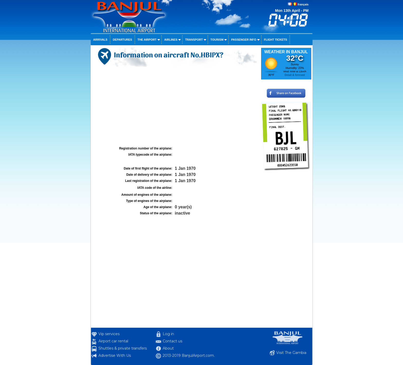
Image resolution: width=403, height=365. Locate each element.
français (303, 4)
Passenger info (243, 39)
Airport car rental (113, 341)
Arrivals (100, 39)
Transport (194, 39)
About (168, 348)
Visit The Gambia (291, 352)
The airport (147, 39)
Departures (122, 39)
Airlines (170, 39)
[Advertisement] (175, 106)
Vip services (109, 334)
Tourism (217, 39)
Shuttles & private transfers (122, 348)
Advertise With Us (114, 355)
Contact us (172, 341)
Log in (168, 334)
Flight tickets (275, 39)
